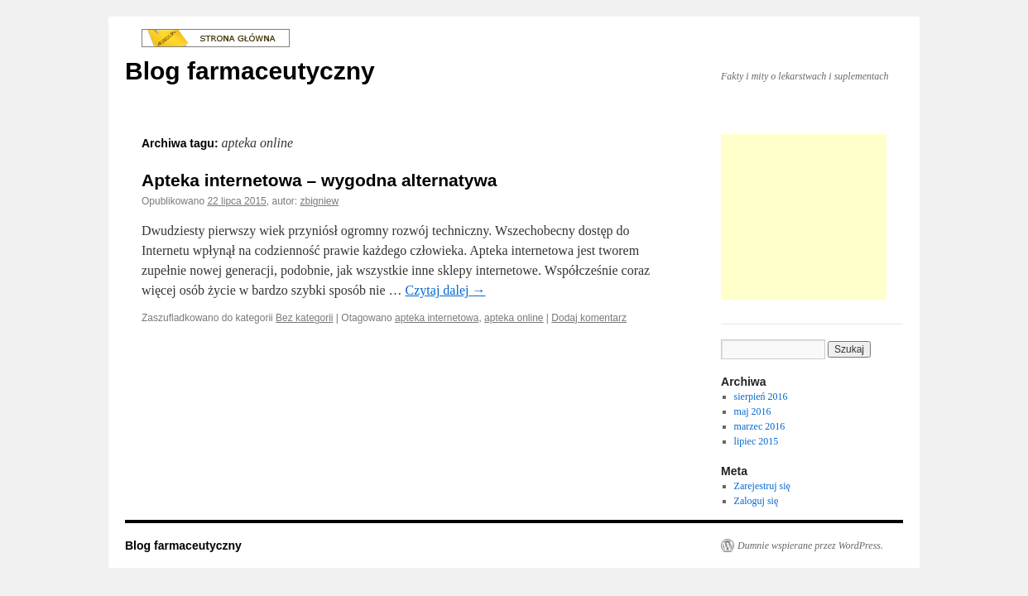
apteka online (513, 318)
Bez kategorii (304, 318)
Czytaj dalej (446, 290)
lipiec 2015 (756, 441)
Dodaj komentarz (589, 318)
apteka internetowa (436, 318)
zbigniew (319, 201)
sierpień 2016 (761, 396)
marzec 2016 (759, 426)
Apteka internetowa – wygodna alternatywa (319, 180)
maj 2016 (752, 411)
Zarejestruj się (762, 486)
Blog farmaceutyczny (250, 70)
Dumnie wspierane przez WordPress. (810, 545)
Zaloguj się (756, 501)
